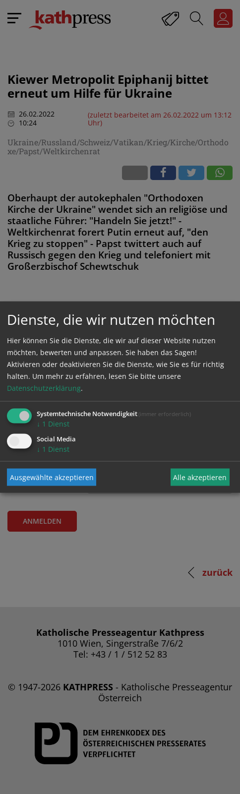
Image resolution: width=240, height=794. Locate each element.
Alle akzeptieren (200, 477)
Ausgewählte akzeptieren (52, 477)
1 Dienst (53, 423)
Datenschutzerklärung (44, 388)
